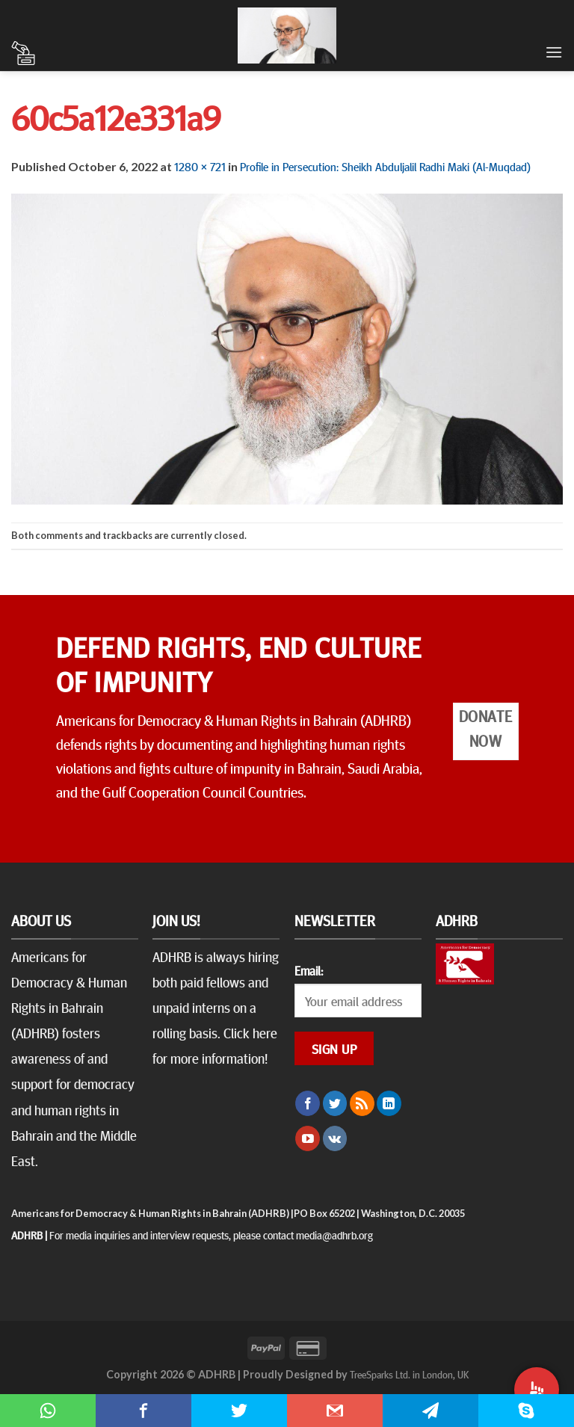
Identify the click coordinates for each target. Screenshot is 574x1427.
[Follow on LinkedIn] (389, 1103)
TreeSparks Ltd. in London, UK (409, 1373)
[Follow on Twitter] (335, 1103)
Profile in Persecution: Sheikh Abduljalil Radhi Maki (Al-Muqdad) (385, 166)
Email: (308, 970)
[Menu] (554, 52)
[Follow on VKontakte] (335, 1138)
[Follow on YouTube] (307, 1138)
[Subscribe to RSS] (362, 1103)
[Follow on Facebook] (307, 1103)
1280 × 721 (200, 166)
